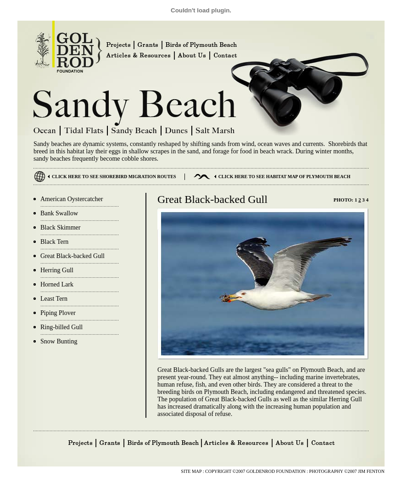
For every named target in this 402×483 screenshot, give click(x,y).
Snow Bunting (59, 341)
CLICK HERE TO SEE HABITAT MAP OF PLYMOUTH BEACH (284, 176)
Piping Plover (58, 312)
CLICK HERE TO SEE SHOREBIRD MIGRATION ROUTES (114, 176)
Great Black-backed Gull (72, 256)
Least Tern (53, 298)
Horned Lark (56, 284)
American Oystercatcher (71, 199)
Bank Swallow (59, 213)
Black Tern (54, 241)
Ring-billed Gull (61, 327)
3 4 (365, 199)
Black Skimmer (60, 227)
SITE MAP (191, 471)
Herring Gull (56, 270)
